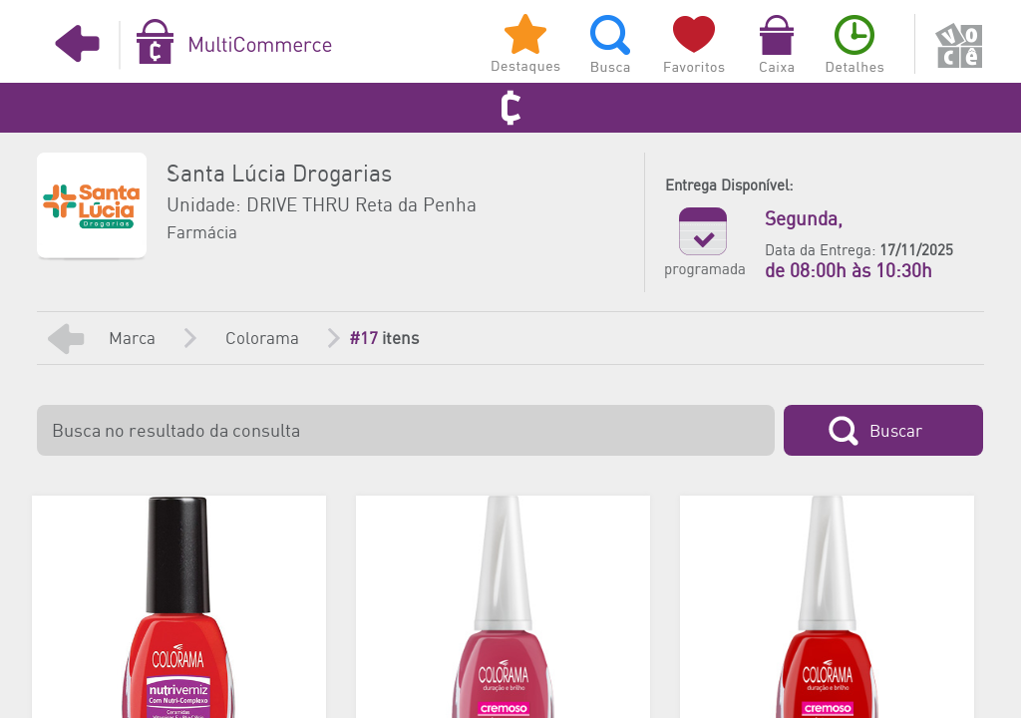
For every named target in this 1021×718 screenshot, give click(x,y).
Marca (132, 339)
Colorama (262, 339)
